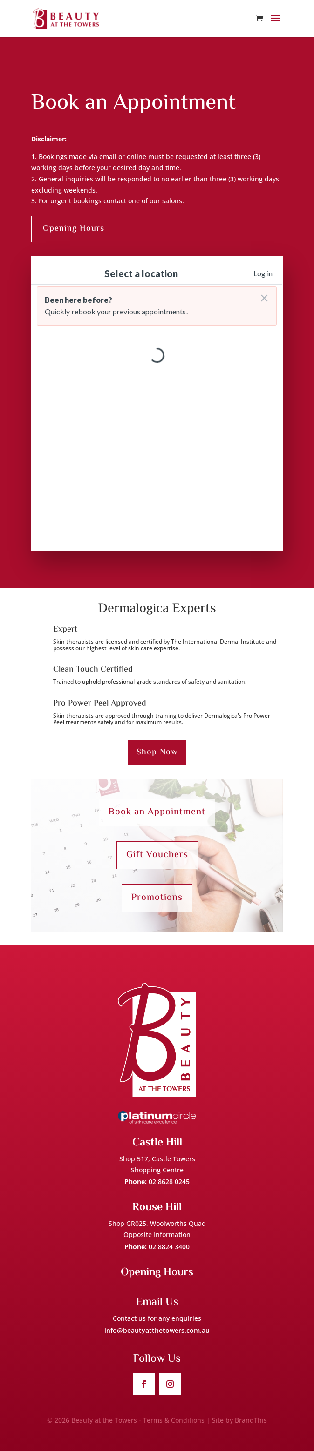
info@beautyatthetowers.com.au (157, 1330)
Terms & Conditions (174, 1420)
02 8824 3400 (169, 1246)
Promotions (157, 898)
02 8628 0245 (169, 1181)
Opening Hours (73, 228)
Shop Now (157, 752)
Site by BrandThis (239, 1420)
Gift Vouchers (157, 855)
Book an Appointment (157, 812)
